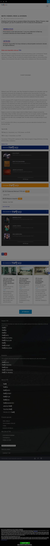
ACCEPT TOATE (25, 542)
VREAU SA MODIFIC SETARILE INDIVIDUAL (24, 544)
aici (35, 533)
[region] (25, 537)
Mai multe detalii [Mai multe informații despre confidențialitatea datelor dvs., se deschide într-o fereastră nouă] (35, 531)
